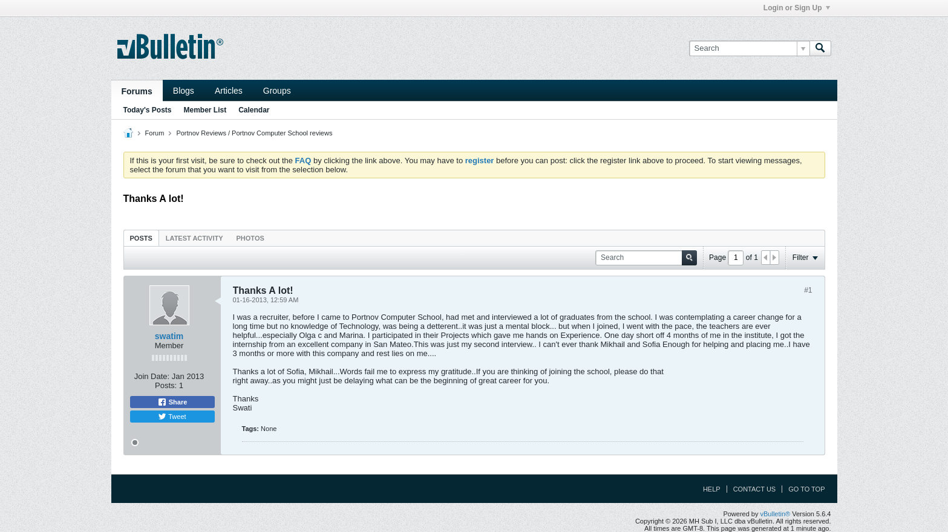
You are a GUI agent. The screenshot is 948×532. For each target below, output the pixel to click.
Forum (155, 133)
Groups (277, 91)
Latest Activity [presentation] (194, 238)
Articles (229, 91)
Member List (205, 110)
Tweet (172, 416)
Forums (137, 91)
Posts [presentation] (141, 238)
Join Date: (152, 376)
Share (172, 402)
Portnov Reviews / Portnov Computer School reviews (254, 133)
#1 (808, 290)
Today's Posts (147, 110)
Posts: (166, 385)
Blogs (183, 91)
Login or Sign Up (796, 8)
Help (712, 489)
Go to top (806, 489)
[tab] (141, 238)
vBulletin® (775, 513)
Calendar (253, 110)
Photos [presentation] (250, 238)
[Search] (749, 48)
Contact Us (754, 489)
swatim (169, 336)
